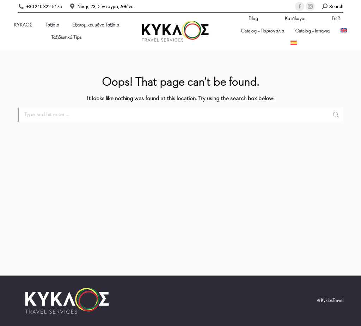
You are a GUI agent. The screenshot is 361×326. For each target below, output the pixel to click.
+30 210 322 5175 (40, 6)
